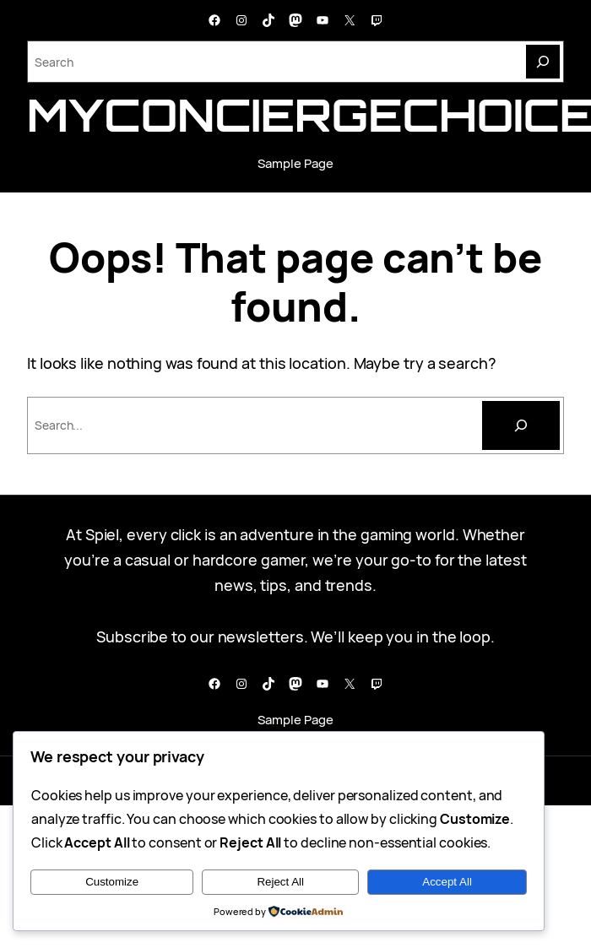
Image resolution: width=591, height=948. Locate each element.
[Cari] (521, 425)
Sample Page (295, 162)
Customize (111, 881)
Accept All (447, 881)
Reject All (280, 881)
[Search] (543, 62)
